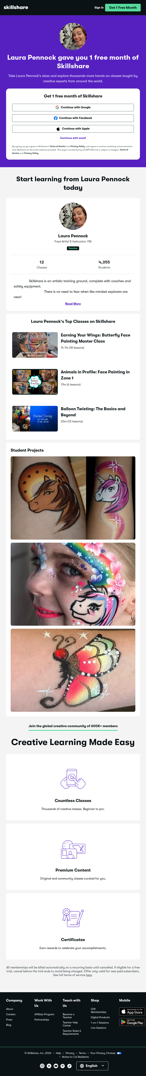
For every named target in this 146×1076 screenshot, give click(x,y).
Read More (73, 304)
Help (58, 1053)
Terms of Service (58, 146)
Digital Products (100, 1017)
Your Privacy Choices (105, 1053)
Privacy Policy (78, 146)
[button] (123, 7)
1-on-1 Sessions (100, 1022)
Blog (8, 1025)
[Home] (16, 7)
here (89, 975)
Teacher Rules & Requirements (72, 1032)
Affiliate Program (44, 1014)
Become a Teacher (68, 1016)
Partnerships (41, 1019)
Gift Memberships (98, 1010)
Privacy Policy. (31, 153)
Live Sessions (98, 1027)
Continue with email (73, 137)
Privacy (70, 1053)
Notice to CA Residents (75, 1056)
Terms (82, 1053)
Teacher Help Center (70, 1024)
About (9, 1009)
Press (9, 1019)
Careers (10, 1014)
